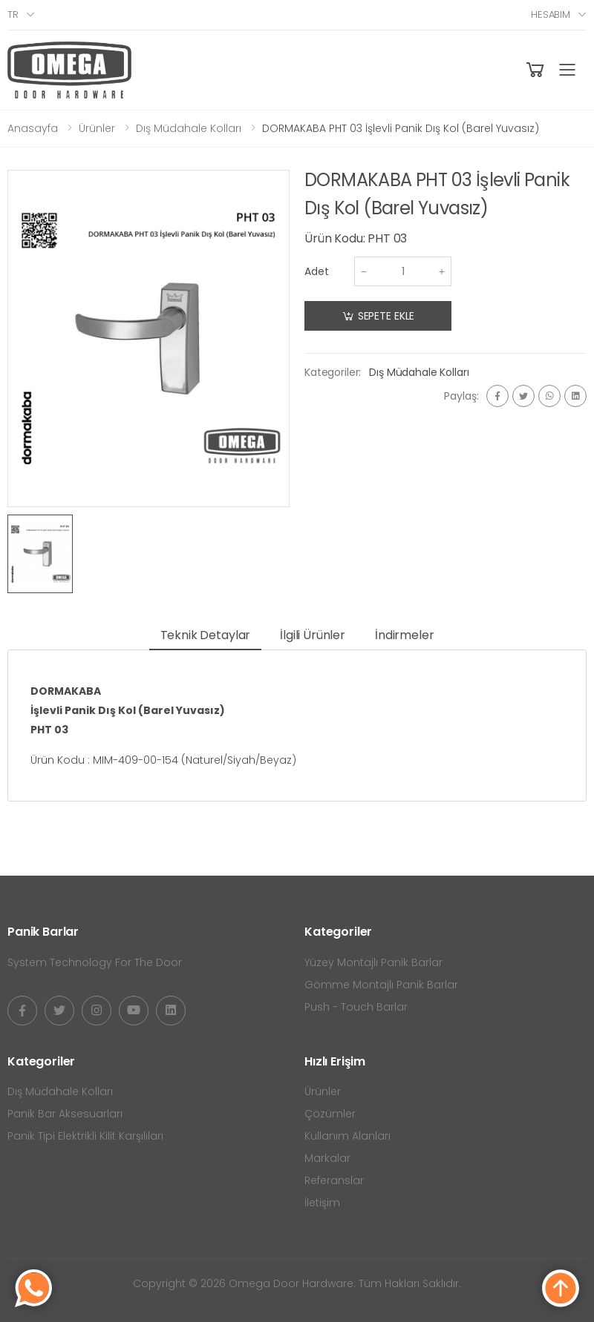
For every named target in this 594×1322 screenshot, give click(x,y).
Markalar (327, 1158)
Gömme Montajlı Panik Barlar (381, 984)
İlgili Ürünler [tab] (312, 635)
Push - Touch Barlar (356, 1006)
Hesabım (550, 14)
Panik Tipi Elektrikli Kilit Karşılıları (85, 1135)
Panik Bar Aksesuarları (65, 1113)
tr (13, 14)
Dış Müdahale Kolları (188, 128)
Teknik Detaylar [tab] (205, 635)
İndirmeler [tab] (404, 635)
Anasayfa (32, 128)
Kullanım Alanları (347, 1135)
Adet (316, 271)
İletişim (322, 1202)
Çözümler (330, 1113)
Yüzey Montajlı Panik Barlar (373, 962)
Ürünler (97, 128)
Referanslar (334, 1180)
